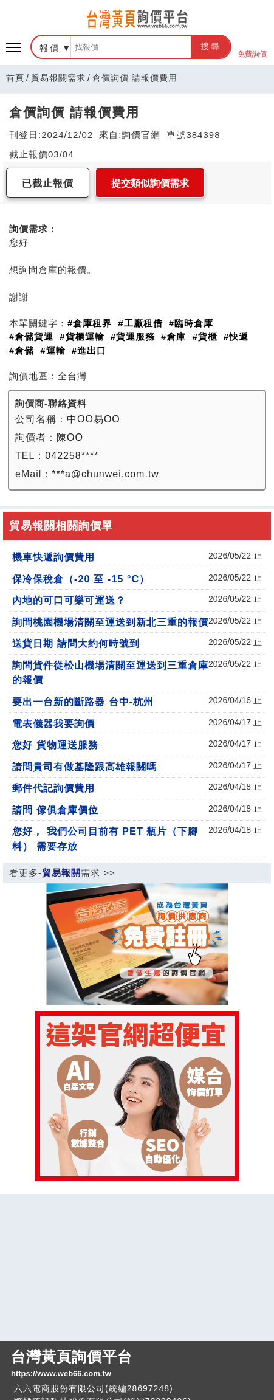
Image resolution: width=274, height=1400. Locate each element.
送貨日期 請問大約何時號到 (76, 643)
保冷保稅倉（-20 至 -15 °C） (80, 578)
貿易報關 (61, 872)
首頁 (15, 78)
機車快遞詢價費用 (53, 556)
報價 (49, 48)
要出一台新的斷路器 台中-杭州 (83, 701)
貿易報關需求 (58, 78)
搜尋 (210, 46)
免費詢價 (252, 47)
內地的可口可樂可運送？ (69, 600)
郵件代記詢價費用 (53, 787)
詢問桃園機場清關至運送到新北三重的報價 (110, 621)
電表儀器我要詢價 (53, 723)
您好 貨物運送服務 (55, 744)
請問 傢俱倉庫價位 (55, 809)
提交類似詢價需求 (150, 183)
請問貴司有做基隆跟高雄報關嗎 (84, 766)
